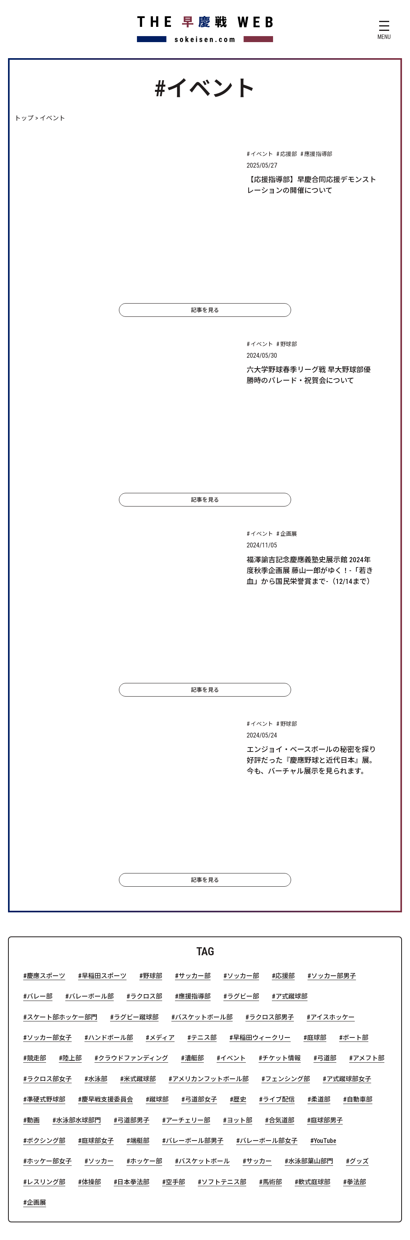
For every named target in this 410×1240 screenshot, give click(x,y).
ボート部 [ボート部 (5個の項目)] (355, 827)
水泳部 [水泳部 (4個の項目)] (97, 868)
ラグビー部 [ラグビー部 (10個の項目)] (243, 785)
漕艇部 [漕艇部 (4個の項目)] (194, 847)
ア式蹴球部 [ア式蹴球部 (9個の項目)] (291, 785)
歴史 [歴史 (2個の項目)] (239, 888)
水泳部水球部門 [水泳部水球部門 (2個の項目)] (78, 909)
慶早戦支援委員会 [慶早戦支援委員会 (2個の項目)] (107, 888)
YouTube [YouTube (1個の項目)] (325, 930)
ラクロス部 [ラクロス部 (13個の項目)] (146, 785)
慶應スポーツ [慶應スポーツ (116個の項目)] (46, 765)
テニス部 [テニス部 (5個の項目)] (204, 827)
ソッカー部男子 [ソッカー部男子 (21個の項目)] (333, 765)
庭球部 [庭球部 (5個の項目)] (316, 827)
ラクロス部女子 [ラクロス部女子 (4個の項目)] (49, 868)
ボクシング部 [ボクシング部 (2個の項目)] (46, 930)
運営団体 (262, 1094)
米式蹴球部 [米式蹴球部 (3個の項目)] (140, 868)
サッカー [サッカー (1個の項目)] (259, 950)
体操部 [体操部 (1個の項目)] (91, 971)
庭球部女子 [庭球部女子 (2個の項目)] (98, 930)
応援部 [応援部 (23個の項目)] (285, 765)
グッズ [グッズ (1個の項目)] (359, 950)
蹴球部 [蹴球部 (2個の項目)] (159, 888)
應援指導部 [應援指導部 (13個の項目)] (195, 785)
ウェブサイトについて (336, 1070)
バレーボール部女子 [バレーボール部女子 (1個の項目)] (268, 930)
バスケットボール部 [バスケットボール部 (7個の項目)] (204, 806)
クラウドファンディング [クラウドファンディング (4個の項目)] (133, 847)
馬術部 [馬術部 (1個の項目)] (272, 971)
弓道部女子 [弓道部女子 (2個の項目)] (201, 888)
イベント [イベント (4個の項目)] (233, 847)
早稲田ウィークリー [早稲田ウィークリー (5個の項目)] (262, 827)
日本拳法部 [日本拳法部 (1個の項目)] (133, 971)
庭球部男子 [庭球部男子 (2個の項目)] (327, 909)
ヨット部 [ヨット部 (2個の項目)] (239, 909)
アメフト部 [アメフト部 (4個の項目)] (368, 847)
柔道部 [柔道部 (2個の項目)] (320, 888)
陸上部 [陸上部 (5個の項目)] (72, 847)
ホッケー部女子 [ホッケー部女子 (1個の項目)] (49, 950)
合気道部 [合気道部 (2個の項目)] (281, 909)
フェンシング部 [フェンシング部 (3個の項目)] (287, 868)
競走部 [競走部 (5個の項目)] (36, 847)
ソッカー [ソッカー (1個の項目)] (101, 950)
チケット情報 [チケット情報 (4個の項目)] (281, 847)
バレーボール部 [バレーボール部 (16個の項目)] (91, 785)
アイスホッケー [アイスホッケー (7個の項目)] (332, 806)
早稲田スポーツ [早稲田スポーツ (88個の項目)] (104, 765)
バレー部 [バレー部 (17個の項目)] (39, 785)
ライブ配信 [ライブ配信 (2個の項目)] (279, 888)
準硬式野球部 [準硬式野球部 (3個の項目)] (46, 888)
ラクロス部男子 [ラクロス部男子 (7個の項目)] (271, 806)
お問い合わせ (214, 1094)
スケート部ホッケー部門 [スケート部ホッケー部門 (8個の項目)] (62, 806)
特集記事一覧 (269, 1070)
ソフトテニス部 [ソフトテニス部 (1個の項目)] (223, 971)
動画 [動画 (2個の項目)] (33, 909)
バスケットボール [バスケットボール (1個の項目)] (204, 950)
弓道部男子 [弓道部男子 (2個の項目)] (133, 909)
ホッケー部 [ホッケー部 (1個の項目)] (146, 950)
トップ (24, 118)
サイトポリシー (157, 1094)
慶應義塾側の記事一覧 (202, 1070)
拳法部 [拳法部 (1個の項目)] (356, 971)
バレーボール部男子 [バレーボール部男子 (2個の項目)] (194, 930)
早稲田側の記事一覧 (125, 1070)
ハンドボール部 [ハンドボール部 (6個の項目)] (110, 827)
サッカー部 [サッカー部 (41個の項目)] (195, 765)
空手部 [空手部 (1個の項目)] (175, 971)
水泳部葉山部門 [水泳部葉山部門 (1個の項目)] (310, 950)
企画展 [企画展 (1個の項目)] (36, 991)
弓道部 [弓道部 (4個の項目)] (326, 847)
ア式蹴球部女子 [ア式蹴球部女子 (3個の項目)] (348, 868)
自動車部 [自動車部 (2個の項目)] (359, 888)
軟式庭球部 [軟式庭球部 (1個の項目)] (314, 971)
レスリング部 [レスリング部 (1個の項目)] (46, 971)
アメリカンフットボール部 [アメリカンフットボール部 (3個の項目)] (210, 868)
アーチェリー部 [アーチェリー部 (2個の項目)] (188, 909)
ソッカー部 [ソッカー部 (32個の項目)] (243, 765)
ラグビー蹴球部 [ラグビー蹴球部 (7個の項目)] (136, 806)
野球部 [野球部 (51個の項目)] (152, 765)
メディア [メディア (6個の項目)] (162, 827)
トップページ (61, 1070)
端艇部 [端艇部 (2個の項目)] (139, 930)
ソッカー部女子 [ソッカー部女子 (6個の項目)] (49, 827)
